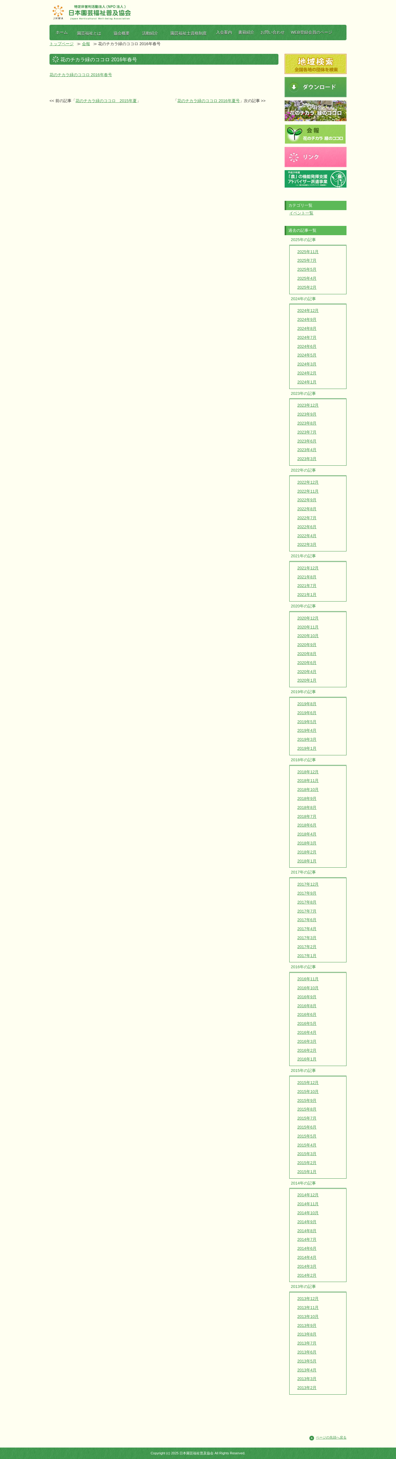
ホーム (62, 32)
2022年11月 (308, 491)
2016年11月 (308, 979)
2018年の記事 (303, 760)
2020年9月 (306, 644)
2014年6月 (306, 1248)
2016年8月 (306, 1006)
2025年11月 (308, 251)
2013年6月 (306, 1352)
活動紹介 (150, 33)
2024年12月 (308, 310)
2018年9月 (306, 798)
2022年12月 (308, 482)
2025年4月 (306, 278)
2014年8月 (306, 1230)
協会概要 (122, 33)
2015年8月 (306, 1109)
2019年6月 (306, 712)
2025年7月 (306, 260)
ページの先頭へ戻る (331, 1437)
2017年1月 (306, 955)
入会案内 (224, 32)
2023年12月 (308, 405)
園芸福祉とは (89, 33)
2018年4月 (306, 834)
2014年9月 (306, 1221)
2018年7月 (306, 816)
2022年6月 (306, 526)
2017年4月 (306, 928)
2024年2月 (306, 373)
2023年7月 (306, 432)
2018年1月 (306, 861)
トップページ (62, 43)
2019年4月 (306, 730)
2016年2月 (306, 1050)
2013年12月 (308, 1298)
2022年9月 (306, 500)
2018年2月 (306, 852)
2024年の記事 (303, 298)
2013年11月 (308, 1307)
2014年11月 (308, 1204)
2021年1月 (306, 594)
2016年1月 (306, 1059)
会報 (86, 43)
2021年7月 (306, 585)
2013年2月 (306, 1387)
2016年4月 (306, 1032)
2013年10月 (308, 1316)
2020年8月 (306, 653)
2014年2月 (306, 1275)
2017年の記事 (303, 872)
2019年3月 (306, 739)
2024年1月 (306, 382)
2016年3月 (306, 1041)
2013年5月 (306, 1361)
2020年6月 (306, 662)
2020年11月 (308, 627)
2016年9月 (306, 997)
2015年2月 (306, 1162)
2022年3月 (306, 544)
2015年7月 (306, 1118)
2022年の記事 (303, 470)
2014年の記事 (303, 1183)
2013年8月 (306, 1334)
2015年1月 (306, 1171)
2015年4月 (306, 1145)
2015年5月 (306, 1136)
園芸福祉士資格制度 (188, 33)
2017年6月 (306, 919)
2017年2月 (306, 946)
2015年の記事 (303, 1070)
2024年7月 (306, 337)
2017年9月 (306, 893)
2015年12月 (308, 1082)
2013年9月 (306, 1325)
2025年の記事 (303, 239)
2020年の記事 (303, 606)
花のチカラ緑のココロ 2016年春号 (81, 74)
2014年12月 (308, 1195)
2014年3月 (306, 1266)
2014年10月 (308, 1213)
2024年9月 (306, 319)
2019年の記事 (303, 691)
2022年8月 (306, 509)
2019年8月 (306, 703)
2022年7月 (306, 518)
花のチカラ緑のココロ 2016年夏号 (208, 100)
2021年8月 (306, 577)
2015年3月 (306, 1153)
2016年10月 (308, 988)
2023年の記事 (303, 393)
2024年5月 (306, 355)
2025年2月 (306, 287)
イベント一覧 (301, 213)
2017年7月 (306, 911)
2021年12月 (308, 568)
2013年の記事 (303, 1286)
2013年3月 (306, 1378)
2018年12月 (308, 772)
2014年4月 (306, 1257)
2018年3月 (306, 843)
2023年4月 (306, 449)
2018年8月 (306, 807)
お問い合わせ (272, 32)
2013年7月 (306, 1343)
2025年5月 (306, 269)
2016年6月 (306, 1014)
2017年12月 (308, 884)
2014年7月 (306, 1239)
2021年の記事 (303, 556)
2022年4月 (306, 535)
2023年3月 (306, 458)
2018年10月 (308, 789)
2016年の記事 (303, 967)
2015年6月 (306, 1127)
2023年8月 (306, 423)
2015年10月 (308, 1091)
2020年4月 (306, 671)
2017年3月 (306, 937)
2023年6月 (306, 441)
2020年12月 (308, 618)
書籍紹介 (246, 32)
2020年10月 (308, 635)
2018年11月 (308, 780)
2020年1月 (306, 680)
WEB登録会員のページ (311, 32)
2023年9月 (306, 414)
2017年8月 (306, 902)
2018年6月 (306, 825)
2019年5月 (306, 721)
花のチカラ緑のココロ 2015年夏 (106, 100)
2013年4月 (306, 1370)
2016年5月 (306, 1023)
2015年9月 (306, 1100)
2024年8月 (306, 328)
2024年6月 (306, 346)
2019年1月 (306, 748)
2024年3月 (306, 364)
